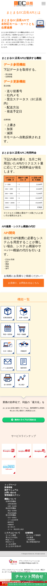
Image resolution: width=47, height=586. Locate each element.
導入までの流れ (12, 537)
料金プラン (10, 540)
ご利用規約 (30, 540)
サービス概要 (11, 535)
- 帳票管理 (10, 522)
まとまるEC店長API (13, 546)
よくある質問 (11, 544)
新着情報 (8, 487)
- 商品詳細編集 (12, 513)
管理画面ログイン (12, 495)
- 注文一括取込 (12, 517)
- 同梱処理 (10, 524)
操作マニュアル (11, 490)
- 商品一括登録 (12, 511)
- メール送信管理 (12, 520)
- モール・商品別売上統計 (15, 529)
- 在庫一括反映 (12, 506)
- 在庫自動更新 (12, 504)
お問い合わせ (10, 492)
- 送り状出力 (11, 527)
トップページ (10, 485)
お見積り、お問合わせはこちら (23, 283)
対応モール (10, 542)
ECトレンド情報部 (33, 535)
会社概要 (29, 537)
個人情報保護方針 (33, 542)
